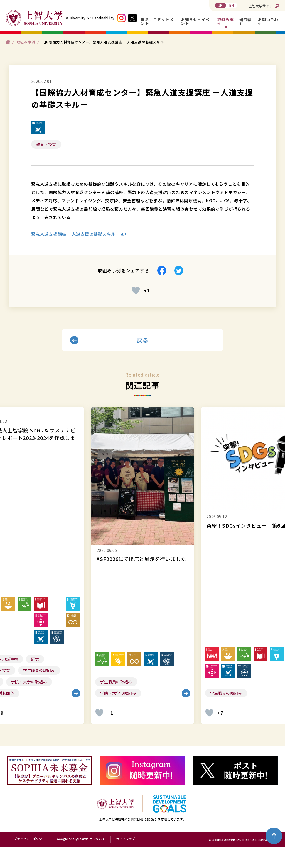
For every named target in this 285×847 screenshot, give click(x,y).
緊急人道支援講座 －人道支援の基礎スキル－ (75, 234)
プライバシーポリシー (29, 839)
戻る (142, 340)
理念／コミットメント (157, 21)
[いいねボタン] (136, 290)
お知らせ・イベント (195, 21)
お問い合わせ (268, 21)
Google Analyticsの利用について (81, 839)
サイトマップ (125, 839)
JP (220, 5)
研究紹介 (245, 21)
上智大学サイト (261, 5)
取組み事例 (225, 21)
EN (231, 5)
